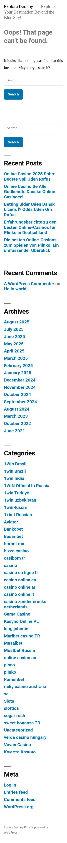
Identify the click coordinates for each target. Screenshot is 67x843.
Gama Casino (17, 614)
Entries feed (16, 792)
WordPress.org (19, 806)
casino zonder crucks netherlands (25, 604)
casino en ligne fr (21, 572)
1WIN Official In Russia (26, 485)
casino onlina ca (20, 579)
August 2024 (16, 409)
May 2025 (14, 343)
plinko (10, 672)
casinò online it (19, 594)
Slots (9, 701)
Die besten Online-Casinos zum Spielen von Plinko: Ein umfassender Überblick (31, 245)
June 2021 (14, 430)
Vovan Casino (17, 744)
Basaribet (13, 536)
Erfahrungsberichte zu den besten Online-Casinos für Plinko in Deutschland (30, 227)
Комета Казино (20, 751)
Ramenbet (14, 679)
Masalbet (13, 643)
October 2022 (17, 423)
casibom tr (14, 558)
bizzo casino (16, 550)
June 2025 (14, 336)
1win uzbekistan (20, 500)
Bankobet (13, 529)
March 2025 (16, 358)
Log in (10, 785)
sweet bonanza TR (22, 722)
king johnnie (16, 628)
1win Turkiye (16, 493)
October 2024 (17, 394)
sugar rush (14, 715)
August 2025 (16, 322)
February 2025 (18, 365)
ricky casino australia (25, 686)
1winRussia (15, 507)
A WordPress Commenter (29, 283)
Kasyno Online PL (21, 621)
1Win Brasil (15, 463)
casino (10, 565)
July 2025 (14, 329)
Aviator (11, 522)
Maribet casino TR (22, 636)
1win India (14, 478)
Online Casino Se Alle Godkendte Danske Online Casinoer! (29, 191)
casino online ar (19, 587)
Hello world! (16, 288)
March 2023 (16, 416)
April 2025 (14, 351)
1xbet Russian (18, 514)
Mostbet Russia (19, 650)
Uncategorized (18, 730)
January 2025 (17, 372)
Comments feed (20, 799)
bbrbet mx (14, 543)
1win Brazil (15, 471)
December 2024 (19, 380)
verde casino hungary (25, 737)
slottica (11, 708)
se (6, 693)
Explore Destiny (18, 6)
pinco (9, 664)
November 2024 (20, 387)
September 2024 (20, 401)
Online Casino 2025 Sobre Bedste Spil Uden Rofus (29, 176)
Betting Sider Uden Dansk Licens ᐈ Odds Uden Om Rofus (29, 209)
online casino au (20, 657)
